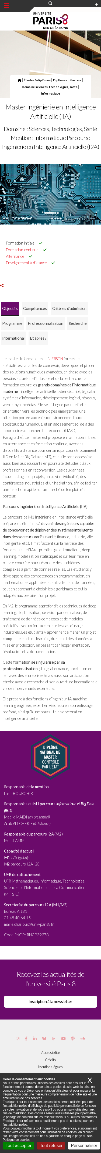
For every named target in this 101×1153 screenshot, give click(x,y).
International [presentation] (13, 338)
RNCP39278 (38, 935)
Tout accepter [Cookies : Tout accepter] (19, 1145)
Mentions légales (50, 1067)
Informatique (50, 93)
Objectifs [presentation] (10, 308)
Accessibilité (50, 1052)
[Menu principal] (6, 6)
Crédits (50, 1060)
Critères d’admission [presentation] (69, 308)
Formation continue (22, 250)
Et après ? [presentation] (38, 338)
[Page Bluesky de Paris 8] (44, 1038)
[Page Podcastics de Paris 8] (73, 1038)
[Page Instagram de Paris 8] (17, 1038)
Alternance (15, 256)
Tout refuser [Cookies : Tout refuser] (51, 1145)
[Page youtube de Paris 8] (63, 1038)
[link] (29, 924)
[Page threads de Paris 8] (53, 1038)
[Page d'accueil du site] (19, 80)
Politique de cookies (16, 1140)
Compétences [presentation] (35, 308)
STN (59, 358)
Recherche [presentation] (78, 323)
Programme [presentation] (12, 323)
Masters (75, 80)
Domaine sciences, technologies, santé (50, 87)
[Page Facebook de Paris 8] (26, 1038)
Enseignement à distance (26, 262)
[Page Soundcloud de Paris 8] (82, 1038)
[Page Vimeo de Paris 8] (35, 1038)
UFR (52, 358)
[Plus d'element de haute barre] (96, 4)
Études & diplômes (37, 80)
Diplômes (60, 80)
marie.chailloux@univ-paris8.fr (29, 924)
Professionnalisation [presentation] (45, 323)
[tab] (10, 309)
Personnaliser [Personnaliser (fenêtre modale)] (84, 1145)
